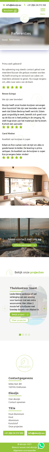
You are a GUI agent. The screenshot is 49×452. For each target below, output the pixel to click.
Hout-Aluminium (16, 414)
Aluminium (13, 420)
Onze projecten (15, 426)
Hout (10, 417)
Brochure (10, 10)
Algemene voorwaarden (24, 450)
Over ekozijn (14, 399)
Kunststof (13, 423)
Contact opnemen (16, 402)
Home (5, 40)
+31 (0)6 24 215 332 (36, 5)
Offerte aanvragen (22, 245)
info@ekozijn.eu (13, 5)
